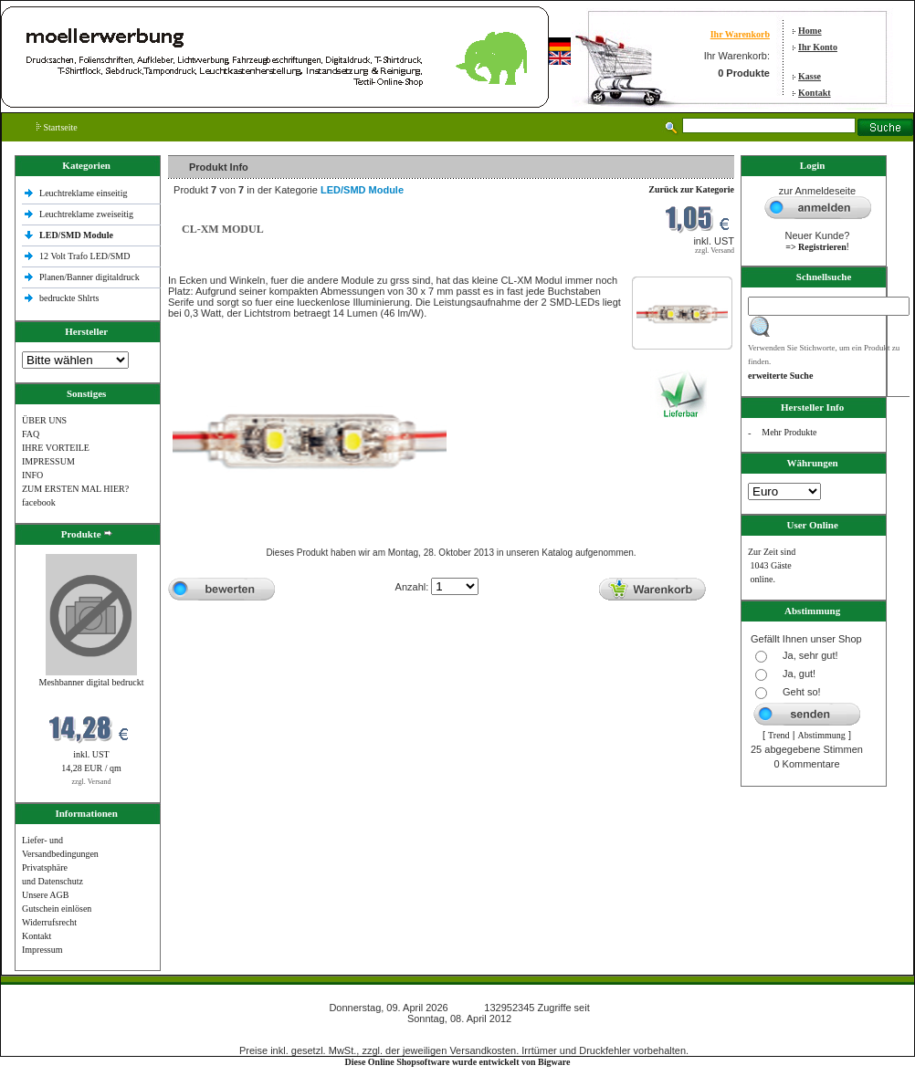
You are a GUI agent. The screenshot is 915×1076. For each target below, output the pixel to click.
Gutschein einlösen (56, 909)
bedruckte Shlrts (69, 298)
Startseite (57, 127)
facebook (39, 502)
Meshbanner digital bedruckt (91, 682)
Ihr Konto (817, 47)
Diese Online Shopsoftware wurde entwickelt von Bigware (458, 1062)
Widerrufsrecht (49, 922)
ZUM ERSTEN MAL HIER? (75, 489)
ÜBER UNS (44, 420)
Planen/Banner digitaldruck (89, 277)
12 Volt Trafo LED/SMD (84, 256)
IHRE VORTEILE (55, 448)
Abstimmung (822, 735)
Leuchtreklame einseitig (84, 193)
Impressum (42, 950)
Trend (779, 735)
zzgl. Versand (91, 782)
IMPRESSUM (48, 461)
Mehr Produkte (789, 432)
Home (810, 31)
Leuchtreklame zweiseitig (87, 214)
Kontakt (814, 93)
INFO (32, 475)
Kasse (809, 76)
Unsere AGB (45, 895)
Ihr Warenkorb (740, 34)
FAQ (30, 434)
